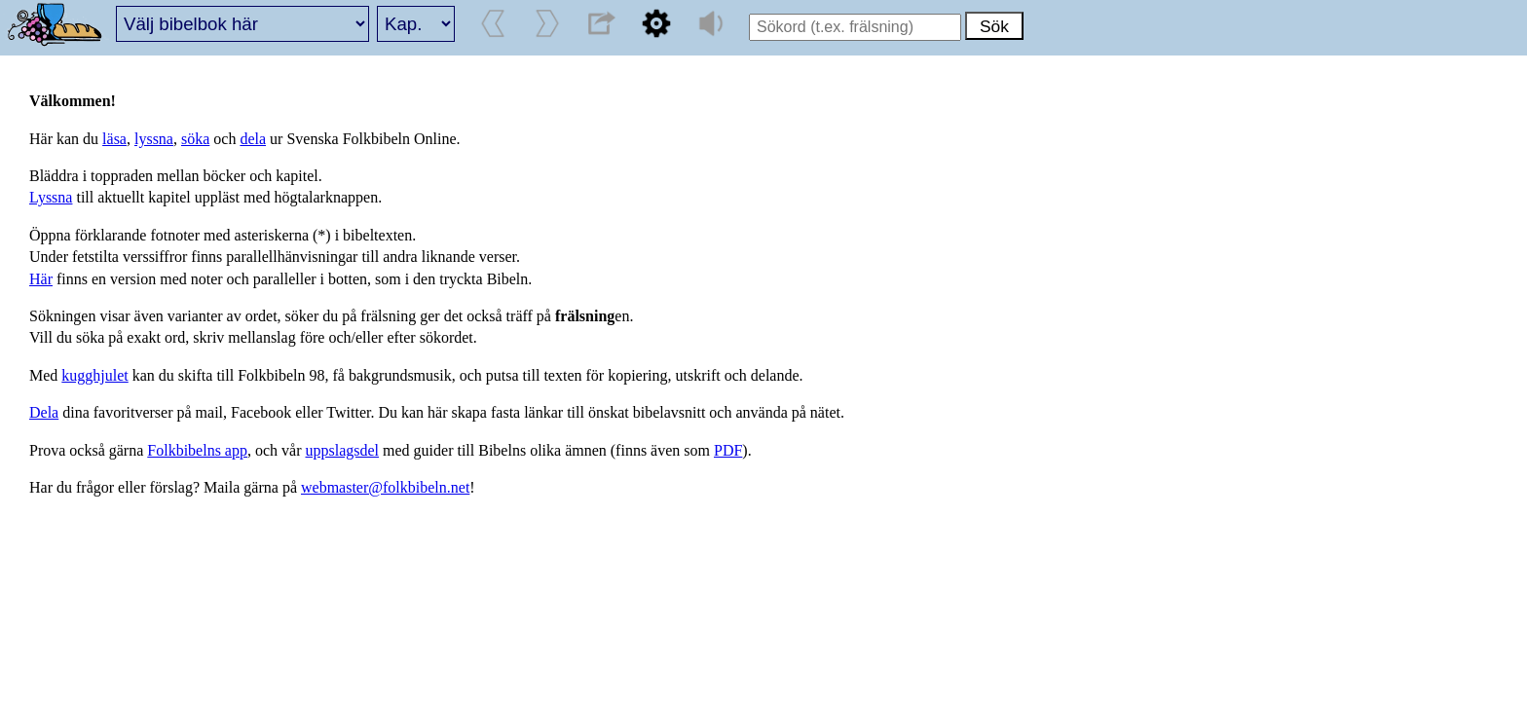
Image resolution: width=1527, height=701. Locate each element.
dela (253, 138)
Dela (43, 412)
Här (41, 279)
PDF (728, 450)
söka (195, 138)
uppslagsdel (343, 450)
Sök (994, 26)
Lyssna (50, 197)
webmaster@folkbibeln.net (385, 487)
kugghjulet (94, 375)
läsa (114, 138)
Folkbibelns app (197, 450)
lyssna (153, 138)
